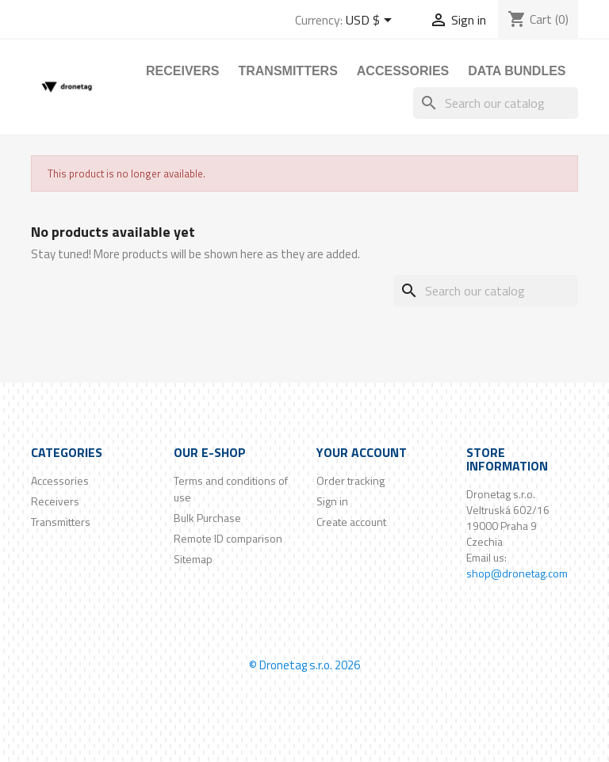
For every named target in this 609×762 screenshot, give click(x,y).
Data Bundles (516, 71)
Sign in (332, 501)
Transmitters (287, 71)
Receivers (182, 71)
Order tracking (350, 480)
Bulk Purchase (207, 517)
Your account (361, 452)
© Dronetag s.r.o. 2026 (304, 665)
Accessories (403, 71)
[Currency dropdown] (371, 21)
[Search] (495, 103)
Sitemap (193, 559)
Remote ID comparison (228, 538)
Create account (351, 521)
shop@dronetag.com (517, 573)
